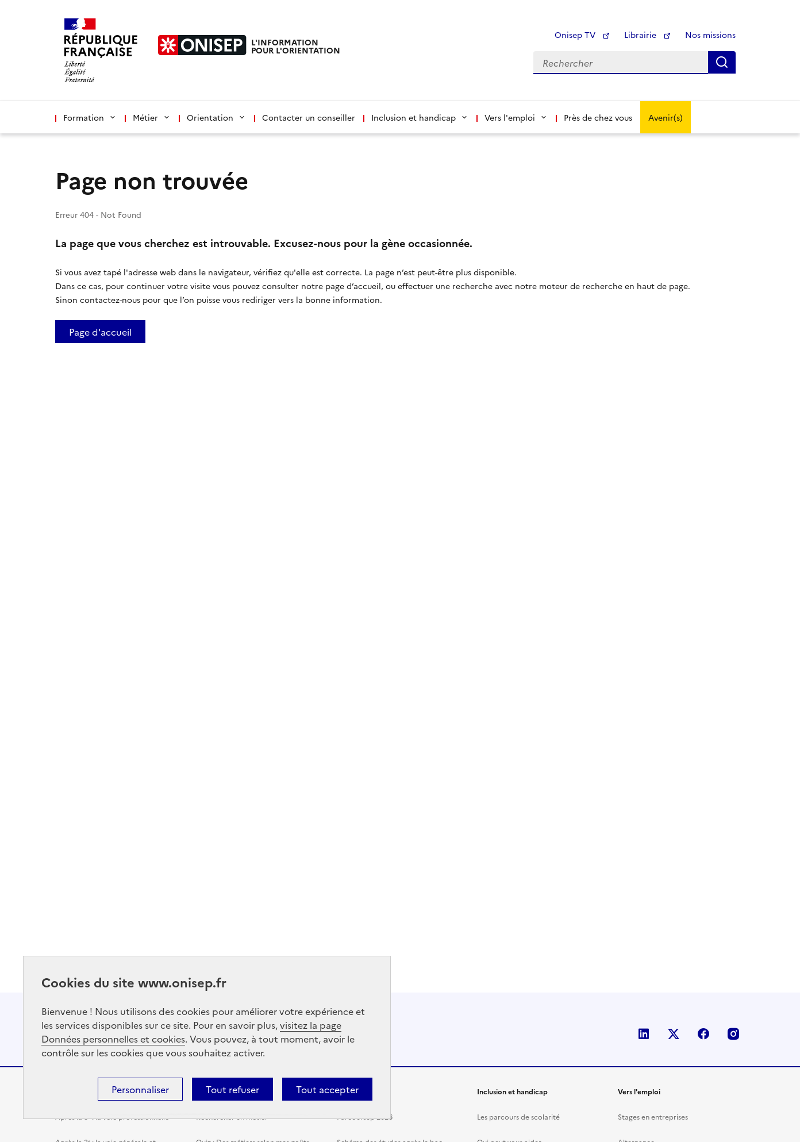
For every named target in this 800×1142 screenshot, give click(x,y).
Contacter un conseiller (308, 117)
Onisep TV (582, 34)
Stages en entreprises (653, 1116)
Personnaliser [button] (140, 1089)
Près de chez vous (598, 117)
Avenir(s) (665, 117)
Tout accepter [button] (327, 1089)
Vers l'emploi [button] (516, 117)
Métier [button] (152, 117)
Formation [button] (90, 117)
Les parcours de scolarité (518, 1116)
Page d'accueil (100, 331)
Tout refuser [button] (232, 1089)
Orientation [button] (216, 117)
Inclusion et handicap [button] (419, 117)
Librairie (647, 34)
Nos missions (710, 34)
